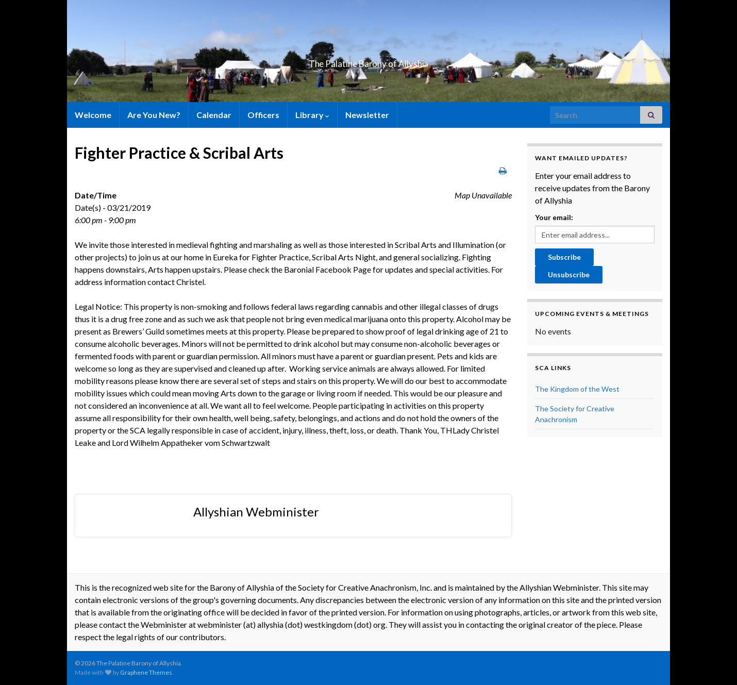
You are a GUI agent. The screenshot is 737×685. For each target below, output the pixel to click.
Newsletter (367, 115)
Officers (263, 115)
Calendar (213, 115)
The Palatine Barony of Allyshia (368, 61)
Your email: (554, 217)
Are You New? (153, 115)
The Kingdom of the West (577, 389)
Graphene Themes (146, 672)
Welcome (93, 115)
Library (312, 115)
